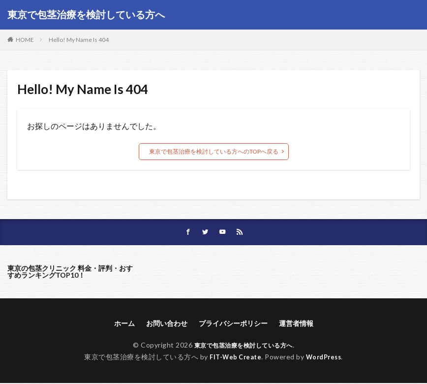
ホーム (124, 324)
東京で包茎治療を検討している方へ (86, 15)
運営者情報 (296, 324)
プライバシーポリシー (233, 324)
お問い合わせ (166, 324)
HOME (25, 39)
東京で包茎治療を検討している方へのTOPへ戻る (213, 151)
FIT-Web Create (233, 357)
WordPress (326, 357)
